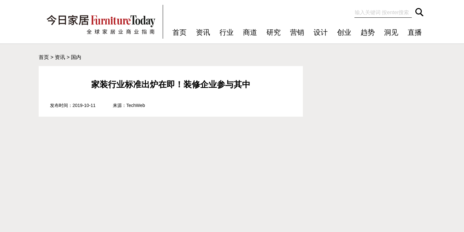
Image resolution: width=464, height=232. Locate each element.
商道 (250, 32)
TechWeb (135, 105)
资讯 (203, 32)
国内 (76, 57)
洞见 (391, 32)
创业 (344, 32)
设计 (321, 32)
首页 (179, 32)
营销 (297, 32)
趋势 (368, 32)
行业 (226, 32)
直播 (415, 32)
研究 (273, 32)
